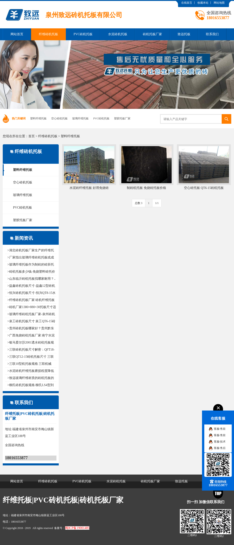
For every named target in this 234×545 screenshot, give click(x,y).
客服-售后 (220, 448)
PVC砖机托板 (83, 34)
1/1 (157, 203)
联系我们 (212, 34)
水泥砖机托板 (117, 34)
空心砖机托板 (59, 118)
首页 (31, 136)
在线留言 (186, 2)
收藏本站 (202, 2)
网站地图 (219, 2)
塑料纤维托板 (38, 118)
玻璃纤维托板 (80, 118)
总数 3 (138, 203)
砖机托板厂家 (152, 34)
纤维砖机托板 (48, 34)
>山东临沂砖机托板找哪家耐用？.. (31, 278)
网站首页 (17, 34)
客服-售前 (220, 428)
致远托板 (184, 34)
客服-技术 (220, 441)
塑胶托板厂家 (122, 118)
